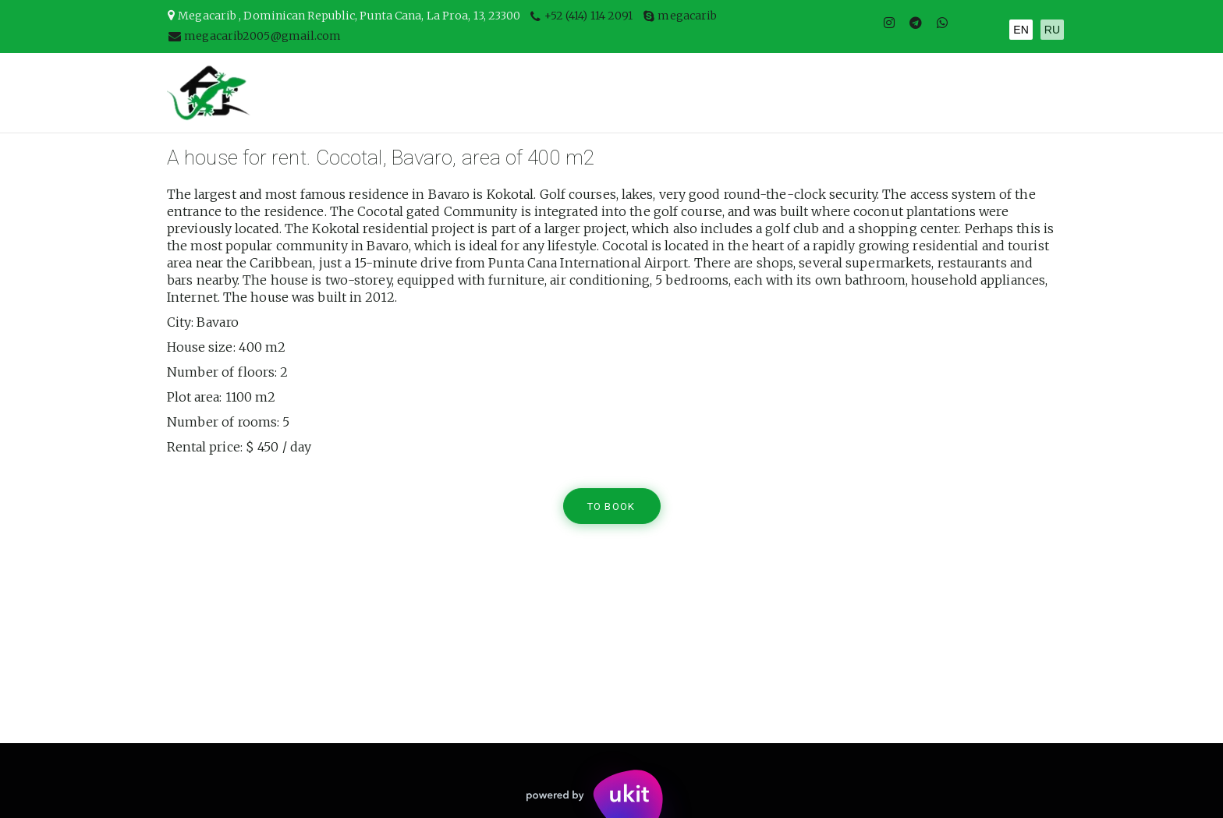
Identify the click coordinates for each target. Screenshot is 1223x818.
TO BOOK (613, 506)
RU (1052, 29)
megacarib (687, 16)
